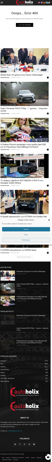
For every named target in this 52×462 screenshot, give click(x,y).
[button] (49, 220)
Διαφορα (3, 71)
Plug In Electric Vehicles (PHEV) (8, 105)
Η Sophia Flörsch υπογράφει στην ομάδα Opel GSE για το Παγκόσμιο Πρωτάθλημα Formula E (23, 145)
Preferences (26, 240)
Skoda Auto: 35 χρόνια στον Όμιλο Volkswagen (21, 75)
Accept (26, 229)
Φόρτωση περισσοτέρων (24, 257)
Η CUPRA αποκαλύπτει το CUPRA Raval (18, 250)
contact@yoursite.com (15, 431)
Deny (26, 234)
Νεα (2, 246)
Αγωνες (3, 141)
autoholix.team (4, 77)
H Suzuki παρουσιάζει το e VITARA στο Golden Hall (23, 216)
